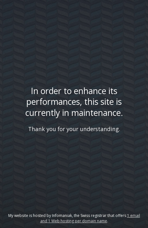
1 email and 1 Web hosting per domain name (90, 218)
